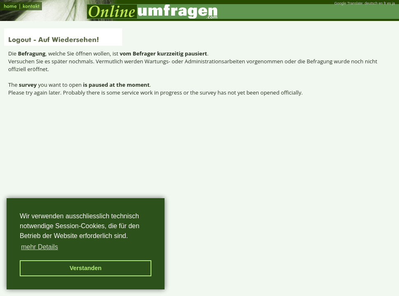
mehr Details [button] (39, 246)
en (380, 3)
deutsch (371, 3)
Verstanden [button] (86, 268)
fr (385, 3)
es (389, 3)
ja (393, 3)
